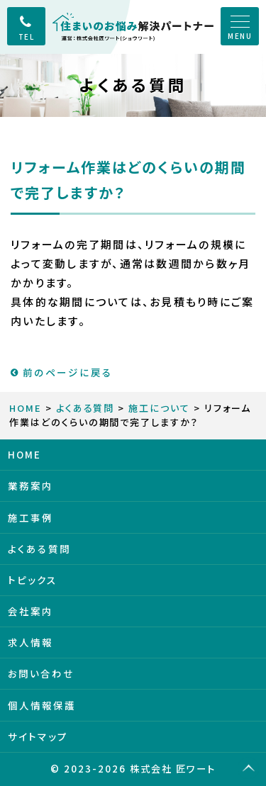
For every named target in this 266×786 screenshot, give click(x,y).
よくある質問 (85, 408)
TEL (26, 36)
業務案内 (30, 485)
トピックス (32, 580)
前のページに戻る (62, 372)
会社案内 (30, 611)
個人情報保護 (42, 705)
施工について (159, 408)
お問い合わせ (41, 673)
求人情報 (30, 642)
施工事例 (30, 517)
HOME (25, 408)
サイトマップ (38, 736)
